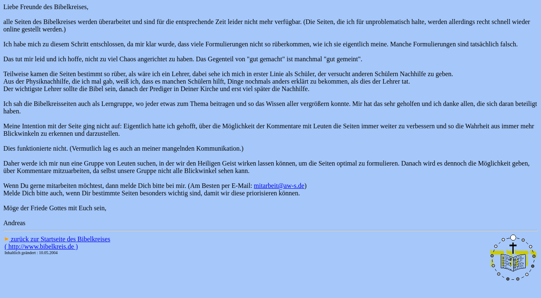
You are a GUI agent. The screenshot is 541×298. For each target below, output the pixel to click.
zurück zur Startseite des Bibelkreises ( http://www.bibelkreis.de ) (57, 243)
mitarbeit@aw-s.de (279, 185)
